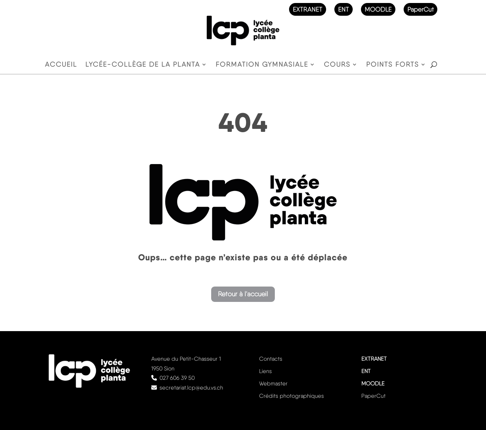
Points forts (392, 65)
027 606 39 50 (177, 378)
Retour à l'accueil (243, 294)
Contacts (270, 358)
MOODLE (378, 9)
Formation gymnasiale (262, 65)
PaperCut (420, 9)
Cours (337, 65)
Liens (265, 371)
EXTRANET (307, 9)
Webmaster (273, 383)
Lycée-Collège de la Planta (142, 65)
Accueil (61, 65)
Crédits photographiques (291, 396)
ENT (343, 9)
